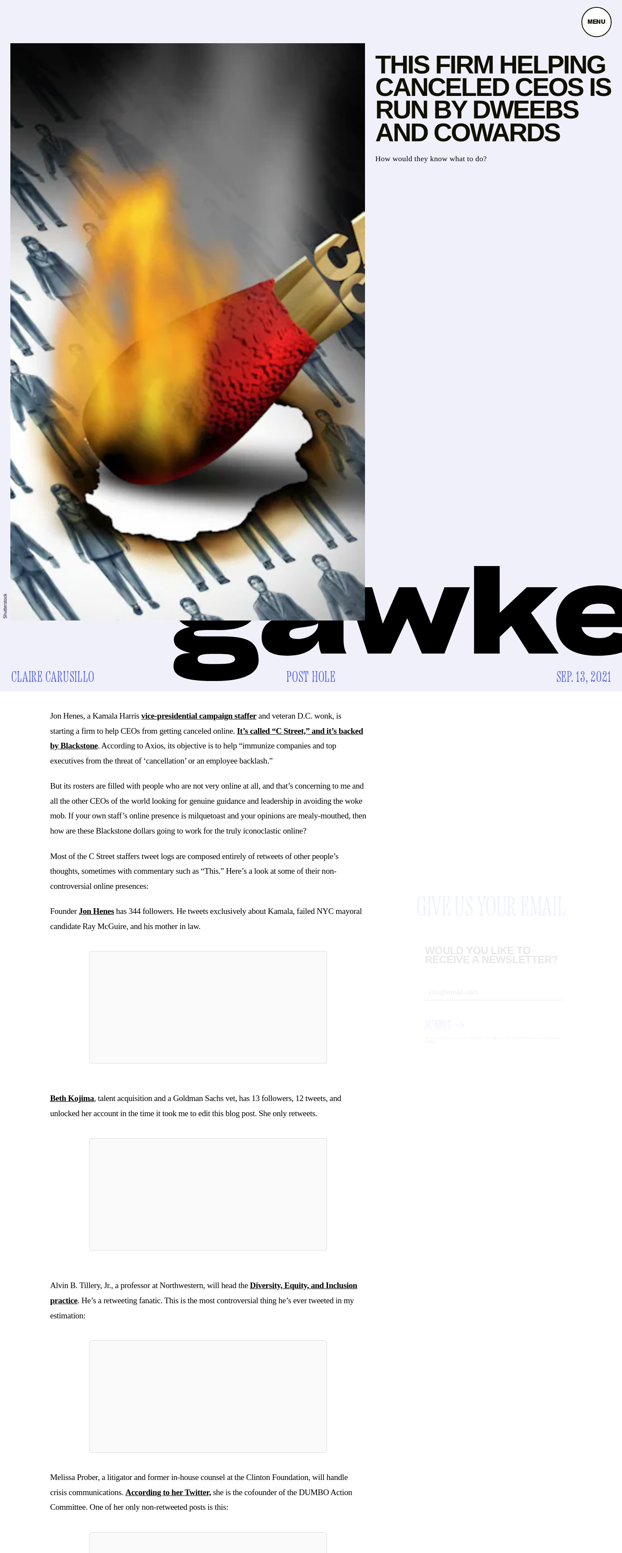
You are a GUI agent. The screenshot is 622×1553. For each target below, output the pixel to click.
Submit (438, 1033)
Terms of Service (525, 1046)
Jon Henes (96, 911)
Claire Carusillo (53, 677)
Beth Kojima (72, 1098)
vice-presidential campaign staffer (199, 715)
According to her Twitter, (168, 1492)
